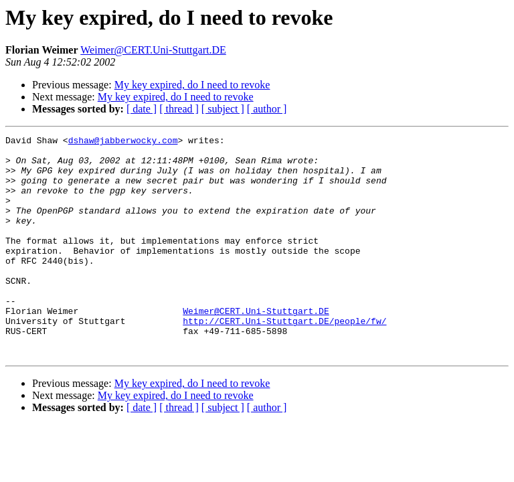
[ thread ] (179, 108)
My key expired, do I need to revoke (192, 84)
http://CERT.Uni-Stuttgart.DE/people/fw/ (284, 359)
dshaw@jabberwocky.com (123, 142)
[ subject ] (222, 108)
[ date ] (141, 108)
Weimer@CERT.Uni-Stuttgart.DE (153, 50)
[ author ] (267, 108)
